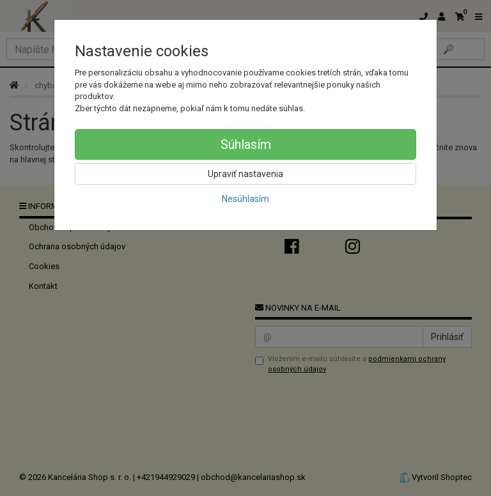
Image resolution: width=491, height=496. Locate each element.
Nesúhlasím (245, 199)
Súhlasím (246, 144)
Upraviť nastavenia (245, 174)
